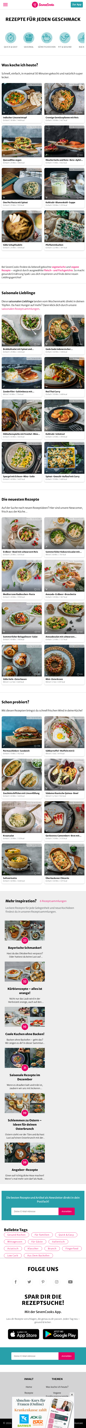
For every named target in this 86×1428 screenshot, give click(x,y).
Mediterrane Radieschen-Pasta (19, 594)
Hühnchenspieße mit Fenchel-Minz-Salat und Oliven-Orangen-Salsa (21, 434)
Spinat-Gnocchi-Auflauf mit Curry (62, 476)
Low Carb (12, 1255)
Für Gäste (37, 1241)
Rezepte (29, 1392)
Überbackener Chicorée (57, 878)
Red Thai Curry (53, 391)
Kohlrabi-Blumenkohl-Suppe (60, 202)
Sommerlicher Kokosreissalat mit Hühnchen (63, 552)
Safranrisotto (10, 878)
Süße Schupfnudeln (12, 245)
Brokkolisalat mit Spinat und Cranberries (17, 349)
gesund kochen (16, 1234)
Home (29, 1387)
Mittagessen (14, 1241)
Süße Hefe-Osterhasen (15, 679)
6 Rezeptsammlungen (53, 901)
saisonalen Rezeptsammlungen (20, 308)
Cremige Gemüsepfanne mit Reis (62, 117)
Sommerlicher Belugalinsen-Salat (20, 636)
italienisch (58, 1241)
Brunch (52, 1248)
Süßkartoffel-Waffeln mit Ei (60, 751)
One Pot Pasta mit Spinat (15, 202)
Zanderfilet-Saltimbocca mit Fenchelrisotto (17, 391)
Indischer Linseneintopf (15, 117)
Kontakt (79, 1423)
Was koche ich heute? (57, 1387)
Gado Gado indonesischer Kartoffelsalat (58, 349)
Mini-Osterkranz (54, 679)
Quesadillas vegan (12, 160)
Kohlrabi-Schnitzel (55, 434)
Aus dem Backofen (38, 1255)
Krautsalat (8, 835)
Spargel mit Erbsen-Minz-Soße (19, 476)
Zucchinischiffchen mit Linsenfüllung (21, 793)
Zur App (76, 4)
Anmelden (67, 1211)
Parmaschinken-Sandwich (16, 751)
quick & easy (66, 1234)
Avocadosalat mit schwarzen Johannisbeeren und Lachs (60, 636)
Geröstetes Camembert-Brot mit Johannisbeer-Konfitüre (62, 835)
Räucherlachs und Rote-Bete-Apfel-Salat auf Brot (64, 160)
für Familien (42, 1234)
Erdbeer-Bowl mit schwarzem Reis (20, 552)
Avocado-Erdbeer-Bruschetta (61, 594)
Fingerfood (72, 1248)
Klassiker (33, 1248)
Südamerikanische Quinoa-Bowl (62, 793)
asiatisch (13, 1248)
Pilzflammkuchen (54, 245)
